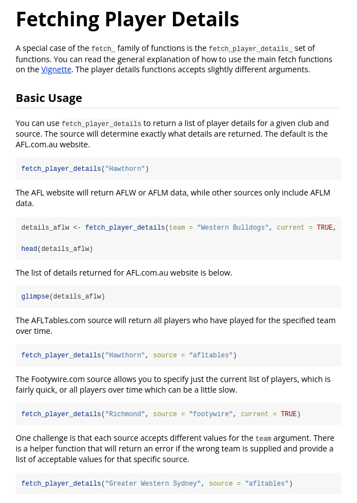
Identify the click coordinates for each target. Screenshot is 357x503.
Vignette (56, 69)
